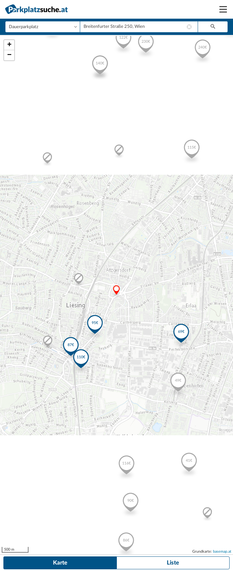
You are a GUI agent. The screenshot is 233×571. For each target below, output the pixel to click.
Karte (60, 563)
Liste (173, 563)
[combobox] (139, 27)
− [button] (9, 55)
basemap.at (222, 551)
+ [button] (9, 45)
